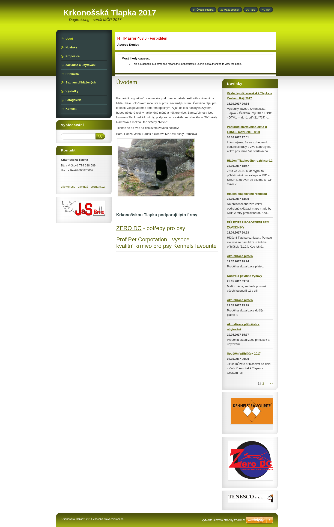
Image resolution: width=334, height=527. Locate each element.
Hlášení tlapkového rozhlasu (247, 193)
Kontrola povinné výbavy (244, 276)
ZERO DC (128, 228)
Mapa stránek (231, 9)
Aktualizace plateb (240, 256)
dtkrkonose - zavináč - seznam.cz (83, 186)
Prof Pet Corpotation (141, 239)
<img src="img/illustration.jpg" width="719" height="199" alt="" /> (195, 53)
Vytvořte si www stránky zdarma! (223, 520)
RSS (252, 9)
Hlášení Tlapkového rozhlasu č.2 (250, 160)
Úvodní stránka (205, 9)
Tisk (267, 9)
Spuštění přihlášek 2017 (244, 353)
